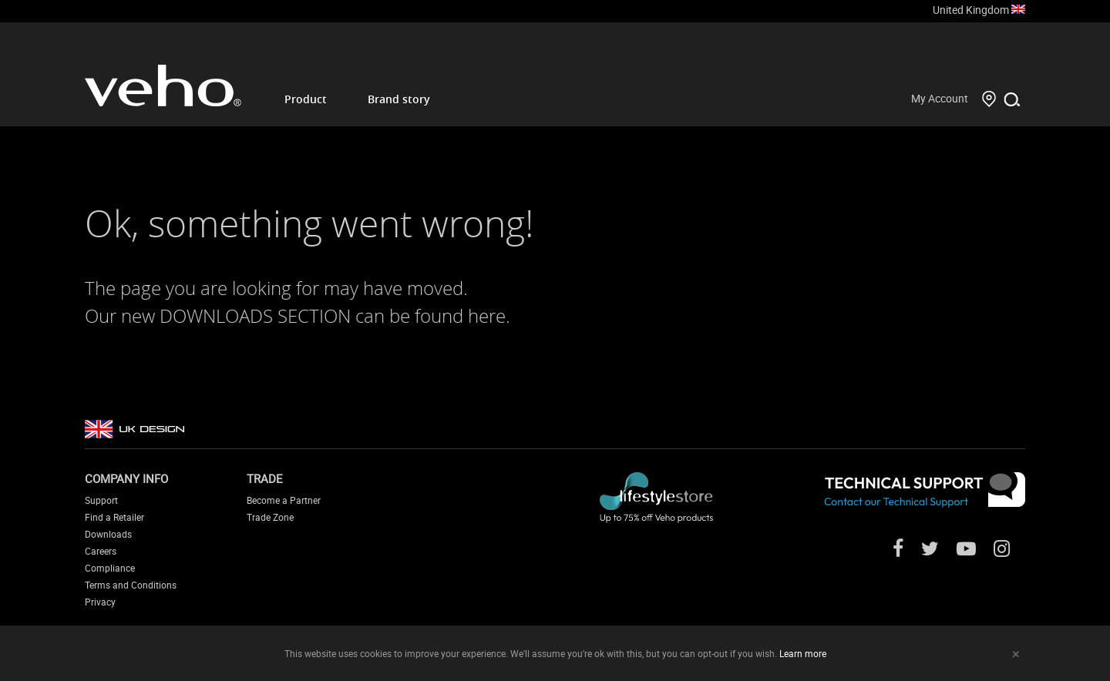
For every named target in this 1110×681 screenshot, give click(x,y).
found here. (462, 316)
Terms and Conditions (131, 585)
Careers (100, 551)
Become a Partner (284, 500)
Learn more (802, 653)
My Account (939, 98)
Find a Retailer (114, 517)
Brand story (399, 99)
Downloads (108, 534)
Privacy (100, 601)
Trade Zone (270, 517)
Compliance (110, 568)
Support (101, 500)
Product (305, 99)
